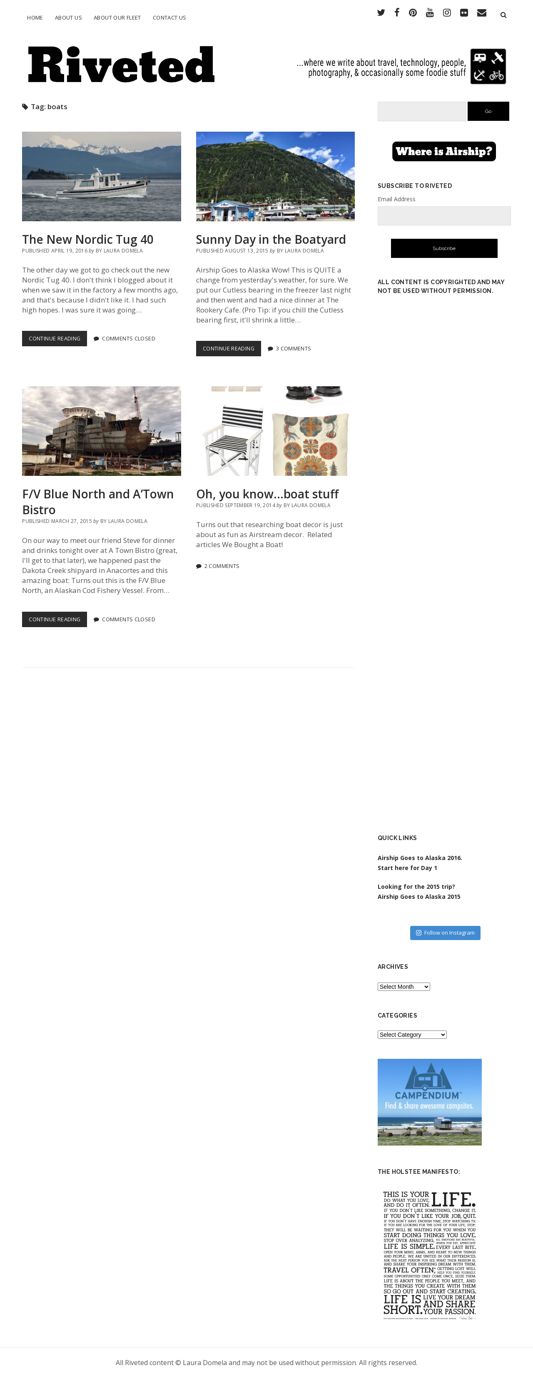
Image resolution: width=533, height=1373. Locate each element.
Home (35, 17)
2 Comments (222, 561)
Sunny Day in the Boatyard (275, 172)
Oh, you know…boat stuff (275, 426)
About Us (68, 17)
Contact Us (170, 17)
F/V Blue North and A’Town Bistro (101, 426)
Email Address (397, 194)
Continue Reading (58, 336)
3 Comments (293, 344)
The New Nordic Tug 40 (101, 172)
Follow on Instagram (445, 928)
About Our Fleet (117, 17)
